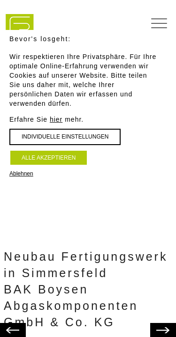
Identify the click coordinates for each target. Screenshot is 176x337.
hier (56, 119)
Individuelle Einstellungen (65, 136)
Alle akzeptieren (49, 157)
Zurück (153, 325)
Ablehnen (21, 173)
